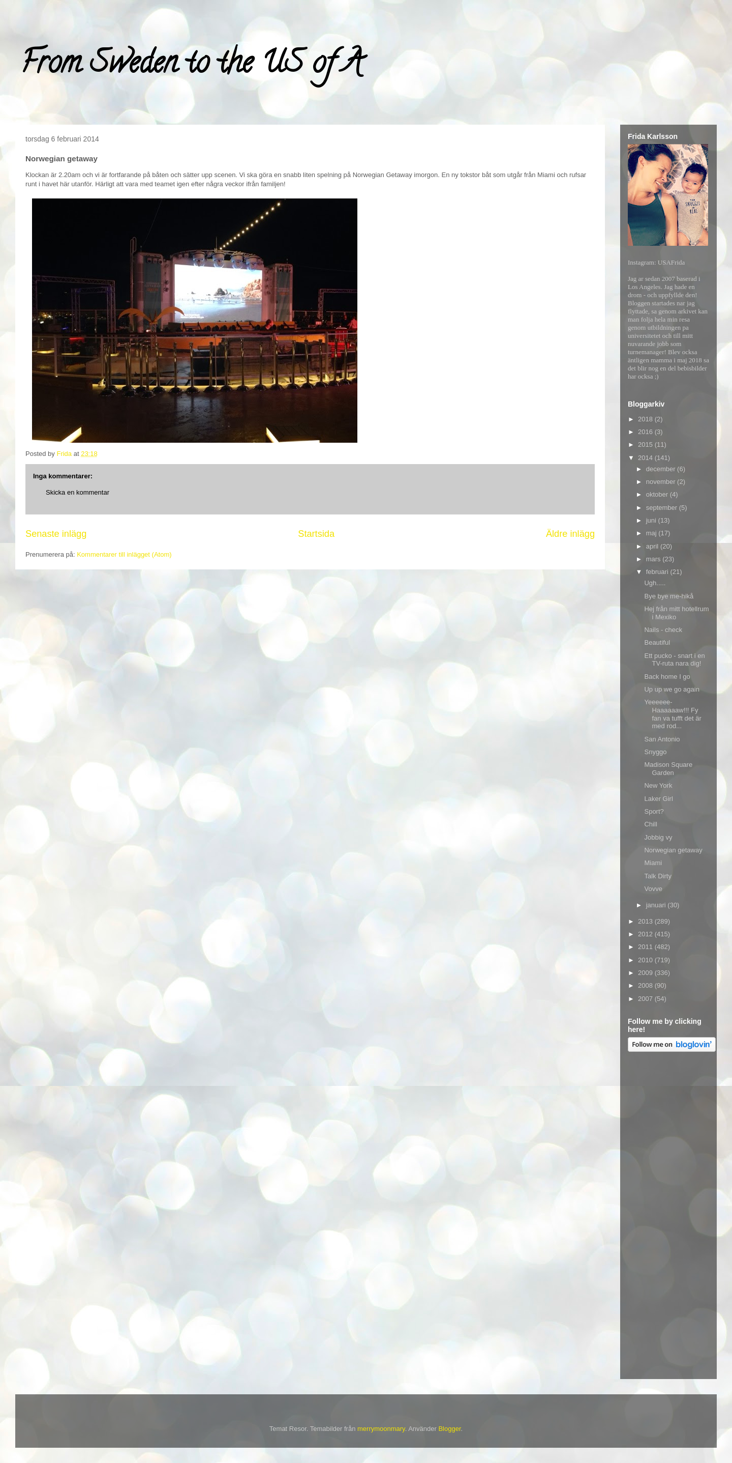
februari (658, 572)
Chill (650, 824)
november (661, 481)
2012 (646, 934)
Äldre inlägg (570, 534)
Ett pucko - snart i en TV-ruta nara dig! (674, 660)
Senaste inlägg (55, 534)
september (662, 507)
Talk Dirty (657, 876)
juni (652, 520)
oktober (658, 494)
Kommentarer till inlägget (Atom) (124, 554)
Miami (653, 863)
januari (657, 905)
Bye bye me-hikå (668, 596)
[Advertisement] (668, 1217)
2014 (646, 458)
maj (652, 533)
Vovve (653, 889)
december (661, 469)
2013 (646, 921)
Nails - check (663, 630)
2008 (646, 985)
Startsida (316, 534)
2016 (646, 432)
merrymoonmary (381, 1428)
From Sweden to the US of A (191, 66)
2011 (646, 947)
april (653, 546)
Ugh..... (654, 583)
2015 (646, 444)
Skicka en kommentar (77, 492)
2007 (646, 998)
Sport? (653, 811)
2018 (646, 419)
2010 (646, 960)
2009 (646, 973)
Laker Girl (658, 798)
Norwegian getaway (673, 850)
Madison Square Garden (668, 769)
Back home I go (667, 676)
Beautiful (657, 642)
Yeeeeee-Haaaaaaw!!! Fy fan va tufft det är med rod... (672, 714)
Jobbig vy (658, 837)
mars (654, 559)
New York (658, 785)
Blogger (449, 1428)
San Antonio (662, 739)
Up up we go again (671, 689)
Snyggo (655, 752)
